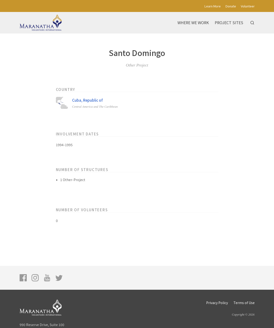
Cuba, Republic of (87, 100)
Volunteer (248, 6)
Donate (231, 6)
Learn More (212, 6)
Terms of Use (244, 302)
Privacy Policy (217, 302)
